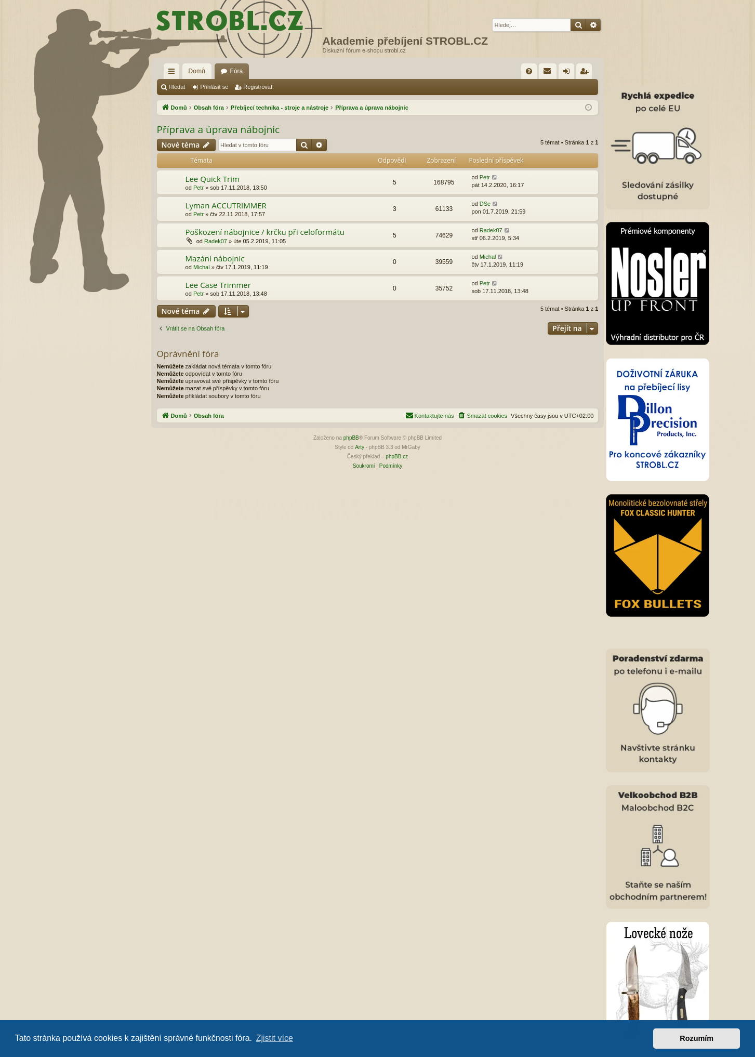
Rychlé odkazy (173, 73)
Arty (359, 447)
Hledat (177, 87)
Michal (201, 267)
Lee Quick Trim (213, 179)
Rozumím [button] (696, 1038)
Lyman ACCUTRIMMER (226, 205)
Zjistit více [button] (274, 1038)
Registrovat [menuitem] (586, 73)
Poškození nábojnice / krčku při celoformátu (265, 232)
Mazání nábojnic (215, 258)
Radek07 (215, 241)
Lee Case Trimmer (218, 285)
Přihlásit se (214, 87)
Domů (197, 71)
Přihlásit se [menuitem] (568, 73)
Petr (198, 187)
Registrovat (257, 87)
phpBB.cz (397, 456)
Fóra (236, 71)
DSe (485, 204)
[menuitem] (529, 71)
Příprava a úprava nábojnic (218, 129)
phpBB (351, 438)
